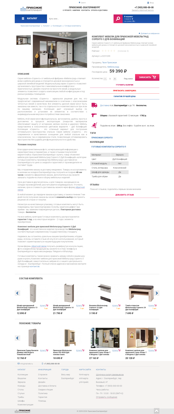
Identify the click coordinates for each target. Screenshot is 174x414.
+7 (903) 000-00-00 (144, 7)
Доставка (104, 105)
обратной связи (38, 246)
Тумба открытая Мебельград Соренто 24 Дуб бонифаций (135, 308)
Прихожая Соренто (102, 137)
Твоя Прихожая (109, 62)
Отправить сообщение (106, 397)
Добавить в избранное (150, 33)
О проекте (67, 10)
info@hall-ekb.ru (26, 364)
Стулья (21, 393)
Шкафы (21, 401)
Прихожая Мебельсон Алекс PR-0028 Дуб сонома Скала (62, 352)
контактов (34, 266)
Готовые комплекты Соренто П (108, 147)
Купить (43, 306)
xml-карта (83, 378)
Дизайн (41, 382)
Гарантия (42, 397)
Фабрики (76, 10)
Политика (42, 393)
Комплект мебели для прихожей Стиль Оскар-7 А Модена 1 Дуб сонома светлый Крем (99, 353)
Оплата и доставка (99, 10)
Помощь (42, 401)
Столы (21, 389)
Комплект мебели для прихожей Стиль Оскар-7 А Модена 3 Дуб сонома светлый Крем (136, 353)
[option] (60, 50)
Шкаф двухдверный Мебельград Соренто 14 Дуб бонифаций (63, 308)
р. (134, 21)
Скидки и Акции (45, 389)
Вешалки (22, 378)
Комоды (21, 386)
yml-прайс (84, 382)
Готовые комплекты (73, 26)
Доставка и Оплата (47, 386)
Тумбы (21, 397)
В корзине (128, 17)
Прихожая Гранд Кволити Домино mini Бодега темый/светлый (27, 352)
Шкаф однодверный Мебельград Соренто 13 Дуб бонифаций (27, 308)
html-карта (84, 374)
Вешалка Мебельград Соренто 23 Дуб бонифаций (98, 308)
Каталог (46, 26)
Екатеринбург (67, 378)
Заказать (147, 77)
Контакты (85, 10)
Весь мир (65, 374)
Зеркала (21, 382)
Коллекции (57, 26)
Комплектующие (25, 404)
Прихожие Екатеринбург (30, 26)
